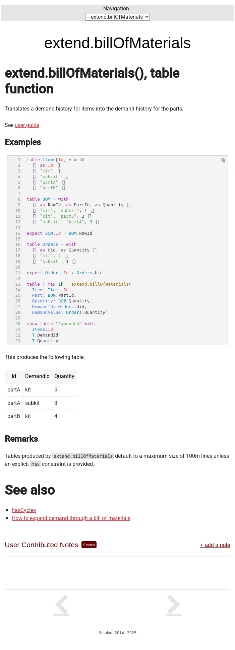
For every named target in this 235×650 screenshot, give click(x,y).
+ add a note (215, 545)
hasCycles (24, 510)
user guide (27, 125)
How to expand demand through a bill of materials (71, 518)
